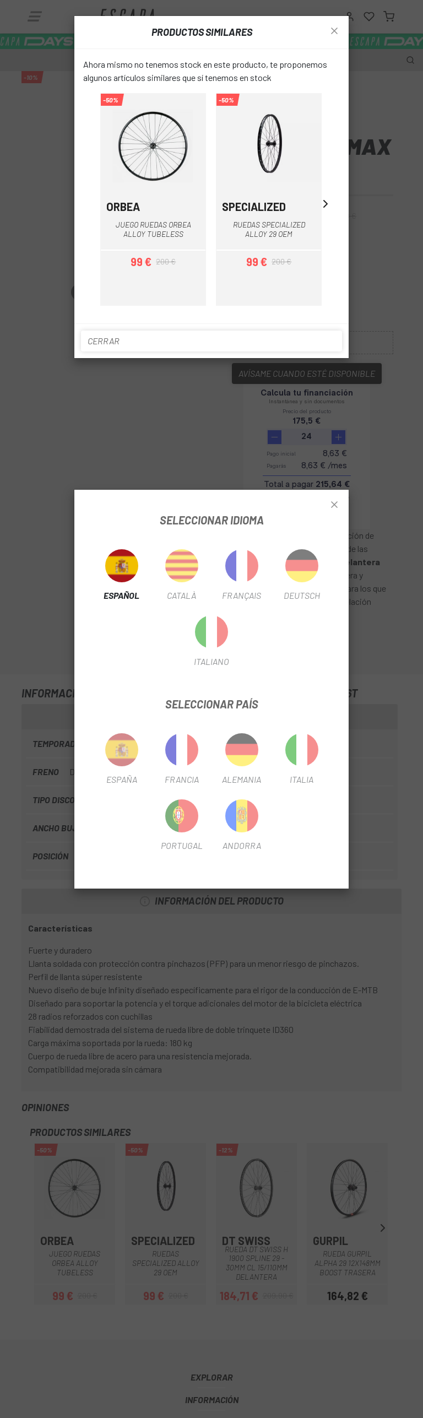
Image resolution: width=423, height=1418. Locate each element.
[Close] (334, 505)
